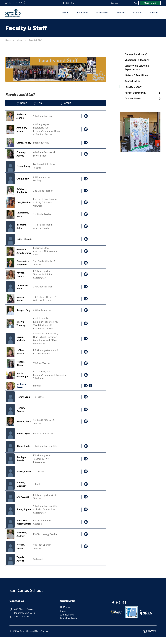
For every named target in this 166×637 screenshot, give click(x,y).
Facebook (63, 3)
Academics (83, 12)
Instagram (67, 3)
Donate (155, 12)
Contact (138, 12)
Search (135, 3)
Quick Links (150, 3)
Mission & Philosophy (136, 59)
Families (121, 12)
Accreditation (132, 81)
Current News (132, 98)
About (66, 12)
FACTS (72, 3)
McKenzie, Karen (22, 385)
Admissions (103, 12)
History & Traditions (136, 75)
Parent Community (135, 92)
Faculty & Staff (132, 86)
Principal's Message (136, 54)
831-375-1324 (15, 2)
